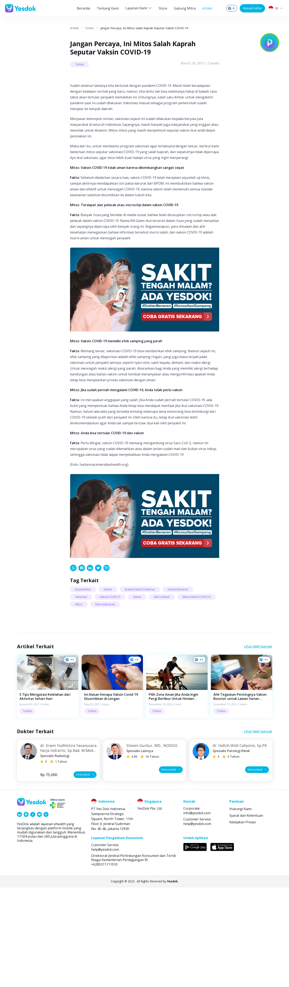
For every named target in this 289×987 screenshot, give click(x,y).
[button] (47, 785)
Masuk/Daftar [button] (252, 8)
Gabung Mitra (185, 8)
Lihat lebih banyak (258, 746)
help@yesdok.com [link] (197, 923)
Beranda (83, 8)
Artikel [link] (74, 28)
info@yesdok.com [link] (196, 912)
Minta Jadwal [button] (171, 869)
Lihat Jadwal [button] (85, 874)
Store (163, 8)
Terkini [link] (89, 28)
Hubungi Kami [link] (240, 908)
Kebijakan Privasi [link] (242, 921)
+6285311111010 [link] (104, 964)
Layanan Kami (138, 8)
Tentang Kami (108, 8)
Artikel (207, 8)
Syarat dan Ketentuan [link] (246, 915)
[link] (73, 667)
